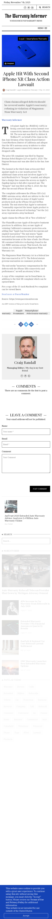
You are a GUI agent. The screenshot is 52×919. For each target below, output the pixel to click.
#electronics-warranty (37, 315)
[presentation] (21, 481)
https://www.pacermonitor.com (23, 302)
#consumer (18, 315)
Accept (26, 915)
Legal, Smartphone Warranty (27, 90)
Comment (6, 451)
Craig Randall (10, 90)
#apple (19, 312)
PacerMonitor (22, 298)
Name (4, 426)
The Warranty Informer (26, 16)
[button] (42, 28)
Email (4, 438)
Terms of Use (37, 899)
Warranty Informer (12, 121)
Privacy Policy (17, 902)
